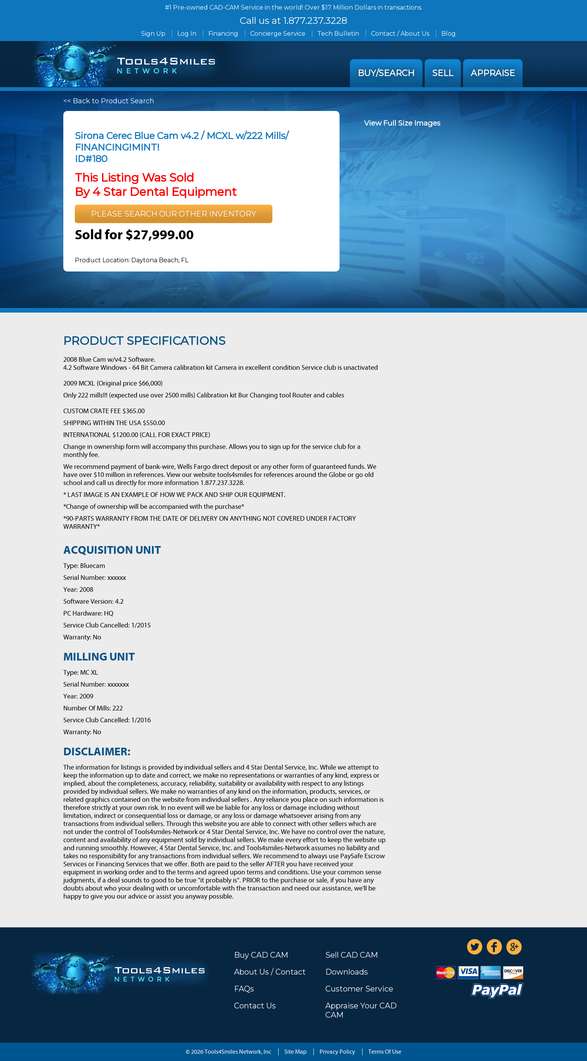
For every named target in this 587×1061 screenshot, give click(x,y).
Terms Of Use (384, 1051)
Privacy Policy (337, 1051)
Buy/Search (386, 73)
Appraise (493, 73)
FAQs (244, 988)
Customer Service (359, 988)
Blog (448, 33)
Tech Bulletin (338, 33)
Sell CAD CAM (351, 955)
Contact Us (255, 1005)
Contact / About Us (400, 33)
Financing (223, 33)
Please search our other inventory (173, 213)
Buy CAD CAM (261, 955)
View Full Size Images (402, 123)
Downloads (346, 972)
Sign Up (153, 33)
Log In (186, 33)
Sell (442, 73)
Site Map (295, 1051)
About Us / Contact (270, 972)
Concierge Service (277, 33)
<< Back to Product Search (108, 101)
